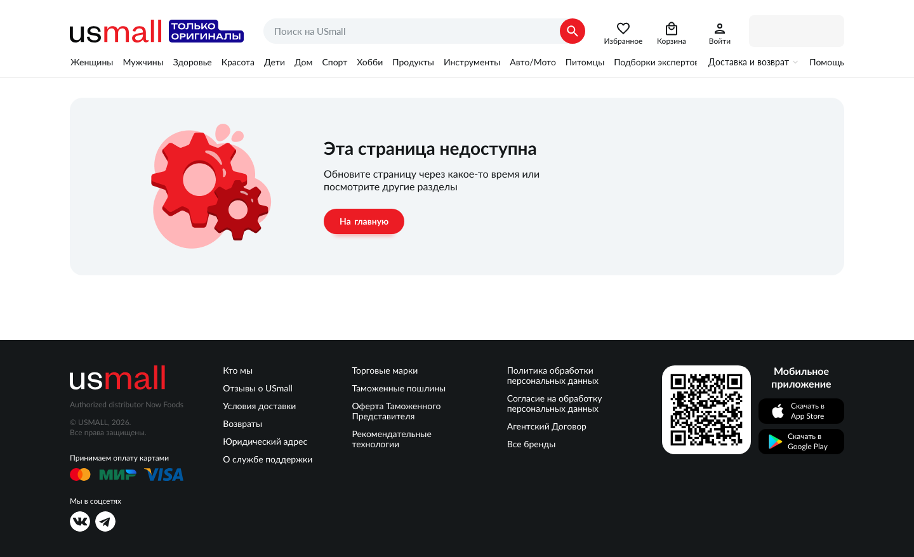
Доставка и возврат (748, 62)
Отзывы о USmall (258, 388)
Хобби (370, 62)
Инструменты (472, 62)
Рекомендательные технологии (391, 439)
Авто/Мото (532, 62)
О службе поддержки (267, 459)
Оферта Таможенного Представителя (396, 411)
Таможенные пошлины (399, 388)
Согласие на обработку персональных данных (554, 403)
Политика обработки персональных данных (553, 375)
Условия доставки (259, 406)
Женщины (91, 62)
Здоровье (192, 62)
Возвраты (242, 424)
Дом (303, 62)
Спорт (334, 62)
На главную (364, 221)
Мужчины (143, 62)
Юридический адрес (265, 441)
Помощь (826, 62)
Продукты (413, 62)
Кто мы (238, 370)
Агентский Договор (546, 426)
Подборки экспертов (656, 62)
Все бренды (531, 444)
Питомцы (585, 62)
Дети (274, 62)
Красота (238, 62)
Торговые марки (385, 370)
